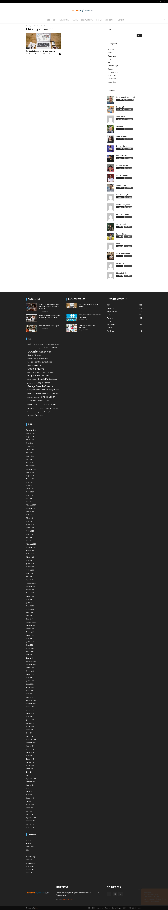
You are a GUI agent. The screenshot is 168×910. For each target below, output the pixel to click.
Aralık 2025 (30, 453)
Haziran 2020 (30, 668)
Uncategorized (113, 72)
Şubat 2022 (30, 603)
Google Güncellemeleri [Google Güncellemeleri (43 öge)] (38, 375)
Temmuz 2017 (31, 782)
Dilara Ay (119, 126)
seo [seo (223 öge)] (53, 404)
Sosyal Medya (87, 20)
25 (60, 54)
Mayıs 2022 (30, 593)
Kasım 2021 (30, 612)
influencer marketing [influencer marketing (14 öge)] (42, 393)
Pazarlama (64, 20)
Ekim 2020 (29, 655)
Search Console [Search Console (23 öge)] (32, 405)
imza (36, 908)
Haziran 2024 (30, 511)
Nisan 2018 (30, 752)
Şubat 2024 (30, 524)
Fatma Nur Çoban (123, 205)
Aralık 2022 (30, 570)
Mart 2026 (29, 443)
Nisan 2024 (30, 518)
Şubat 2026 (30, 446)
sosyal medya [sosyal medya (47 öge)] (51, 408)
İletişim (120, 20)
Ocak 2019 (30, 723)
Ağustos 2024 (31, 505)
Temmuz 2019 (31, 704)
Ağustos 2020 (31, 661)
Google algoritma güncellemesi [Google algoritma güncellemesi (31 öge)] (39, 362)
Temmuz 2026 (31, 430)
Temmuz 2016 (31, 821)
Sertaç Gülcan (121, 234)
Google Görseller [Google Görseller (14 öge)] (48, 372)
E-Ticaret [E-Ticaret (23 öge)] (45, 348)
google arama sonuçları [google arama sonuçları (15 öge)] (34, 372)
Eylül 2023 (29, 541)
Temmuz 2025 (31, 469)
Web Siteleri (112, 75)
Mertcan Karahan (123, 253)
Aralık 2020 (30, 648)
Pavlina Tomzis (122, 165)
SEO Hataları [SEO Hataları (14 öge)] (40, 408)
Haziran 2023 (30, 550)
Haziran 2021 (30, 629)
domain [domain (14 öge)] (29, 348)
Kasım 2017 (30, 769)
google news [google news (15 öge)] (31, 383)
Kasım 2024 (30, 495)
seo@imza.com (67, 899)
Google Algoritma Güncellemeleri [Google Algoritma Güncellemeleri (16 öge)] (37, 358)
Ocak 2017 (30, 801)
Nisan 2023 (30, 557)
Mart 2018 (29, 756)
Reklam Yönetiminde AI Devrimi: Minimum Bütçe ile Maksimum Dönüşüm (50, 307)
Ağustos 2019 (31, 700)
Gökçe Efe (120, 263)
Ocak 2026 (30, 449)
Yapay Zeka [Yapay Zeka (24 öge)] (48, 412)
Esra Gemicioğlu (122, 195)
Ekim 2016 (29, 811)
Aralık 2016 (30, 804)
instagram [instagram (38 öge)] (54, 393)
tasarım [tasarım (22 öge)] (30, 412)
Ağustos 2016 (31, 818)
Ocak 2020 (30, 684)
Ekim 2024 (29, 498)
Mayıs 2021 (30, 632)
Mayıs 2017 (30, 788)
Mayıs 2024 (30, 515)
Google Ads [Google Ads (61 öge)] (45, 352)
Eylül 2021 (29, 619)
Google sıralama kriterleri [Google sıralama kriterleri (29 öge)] (37, 390)
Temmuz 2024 (31, 508)
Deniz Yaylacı (121, 136)
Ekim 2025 (29, 459)
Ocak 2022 (30, 606)
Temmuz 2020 (31, 664)
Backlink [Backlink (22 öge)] (36, 344)
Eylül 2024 (29, 502)
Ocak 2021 (30, 645)
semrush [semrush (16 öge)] (46, 405)
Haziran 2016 (30, 824)
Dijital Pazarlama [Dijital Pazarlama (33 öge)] (52, 344)
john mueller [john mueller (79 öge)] (48, 397)
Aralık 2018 (30, 726)
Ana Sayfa (29, 26)
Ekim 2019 (29, 694)
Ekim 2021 (29, 616)
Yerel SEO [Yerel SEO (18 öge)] (30, 415)
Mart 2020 (29, 677)
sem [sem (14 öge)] (41, 405)
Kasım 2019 (30, 691)
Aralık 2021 (30, 609)
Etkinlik (99, 20)
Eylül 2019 (29, 697)
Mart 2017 (29, 795)
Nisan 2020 (30, 674)
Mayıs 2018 (30, 749)
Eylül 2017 (29, 775)
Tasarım (75, 20)
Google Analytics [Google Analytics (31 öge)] (34, 365)
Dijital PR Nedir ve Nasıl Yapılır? (49, 326)
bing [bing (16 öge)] (41, 344)
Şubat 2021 (30, 642)
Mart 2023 (29, 560)
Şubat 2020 (30, 681)
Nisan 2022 (30, 596)
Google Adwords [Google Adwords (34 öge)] (34, 355)
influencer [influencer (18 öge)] (30, 393)
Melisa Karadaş (122, 175)
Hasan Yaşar (121, 185)
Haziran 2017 (30, 785)
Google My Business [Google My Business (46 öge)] (47, 379)
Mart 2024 (29, 521)
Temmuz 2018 (31, 743)
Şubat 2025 (30, 485)
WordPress (112, 79)
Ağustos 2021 (31, 622)
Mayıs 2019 (30, 710)
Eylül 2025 (29, 463)
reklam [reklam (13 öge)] (47, 400)
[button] (165, 20)
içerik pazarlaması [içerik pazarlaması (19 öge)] (33, 397)
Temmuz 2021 (31, 625)
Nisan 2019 (30, 713)
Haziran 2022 (30, 590)
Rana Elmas (120, 117)
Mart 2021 (29, 638)
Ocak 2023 (30, 567)
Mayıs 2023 (30, 554)
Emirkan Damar (122, 146)
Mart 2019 (29, 717)
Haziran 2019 (30, 707)
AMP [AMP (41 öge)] (29, 344)
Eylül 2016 (29, 814)
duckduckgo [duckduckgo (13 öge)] (37, 348)
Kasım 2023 (30, 534)
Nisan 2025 (30, 479)
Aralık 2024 (30, 492)
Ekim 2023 (29, 537)
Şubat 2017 (30, 798)
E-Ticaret (111, 49)
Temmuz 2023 (31, 547)
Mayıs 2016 (30, 827)
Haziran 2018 (30, 746)
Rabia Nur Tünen (122, 214)
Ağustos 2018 (31, 739)
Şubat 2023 (30, 563)
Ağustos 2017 (31, 778)
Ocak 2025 (30, 489)
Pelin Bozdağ (121, 224)
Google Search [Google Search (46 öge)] (43, 383)
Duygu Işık (120, 107)
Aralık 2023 (30, 531)
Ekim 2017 (29, 772)
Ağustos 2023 (31, 544)
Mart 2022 (29, 599)
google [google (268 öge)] (32, 351)
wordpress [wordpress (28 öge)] (38, 412)
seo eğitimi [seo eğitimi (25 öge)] (31, 408)
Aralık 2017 (30, 765)
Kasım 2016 (30, 808)
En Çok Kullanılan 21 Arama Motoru (40, 51)
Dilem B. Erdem (122, 273)
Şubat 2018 (30, 759)
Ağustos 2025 (31, 466)
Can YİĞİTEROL (122, 156)
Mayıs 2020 (30, 671)
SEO (48, 20)
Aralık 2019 (30, 687)
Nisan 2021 (30, 635)
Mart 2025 (29, 482)
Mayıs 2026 (30, 436)
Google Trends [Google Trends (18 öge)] (54, 390)
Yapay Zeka (112, 82)
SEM (54, 20)
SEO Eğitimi (109, 20)
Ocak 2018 (30, 762)
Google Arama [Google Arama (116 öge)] (35, 368)
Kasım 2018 (30, 730)
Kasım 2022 (30, 573)
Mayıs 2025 (30, 476)
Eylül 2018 (29, 736)
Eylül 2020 (29, 658)
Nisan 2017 (30, 791)
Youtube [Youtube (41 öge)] (39, 415)
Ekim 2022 (29, 577)
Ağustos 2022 (31, 583)
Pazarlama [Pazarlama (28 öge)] (31, 400)
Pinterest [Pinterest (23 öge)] (40, 401)
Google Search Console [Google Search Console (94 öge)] (40, 386)
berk (118, 244)
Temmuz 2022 (31, 586)
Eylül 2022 (29, 580)
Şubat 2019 (30, 720)
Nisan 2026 (30, 440)
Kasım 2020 (30, 651)
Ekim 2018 (29, 733)
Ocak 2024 (30, 528)
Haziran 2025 (30, 472)
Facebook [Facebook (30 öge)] (53, 348)
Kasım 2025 (30, 456)
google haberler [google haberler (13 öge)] (32, 379)
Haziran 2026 (30, 433)
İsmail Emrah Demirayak (34, 54)
